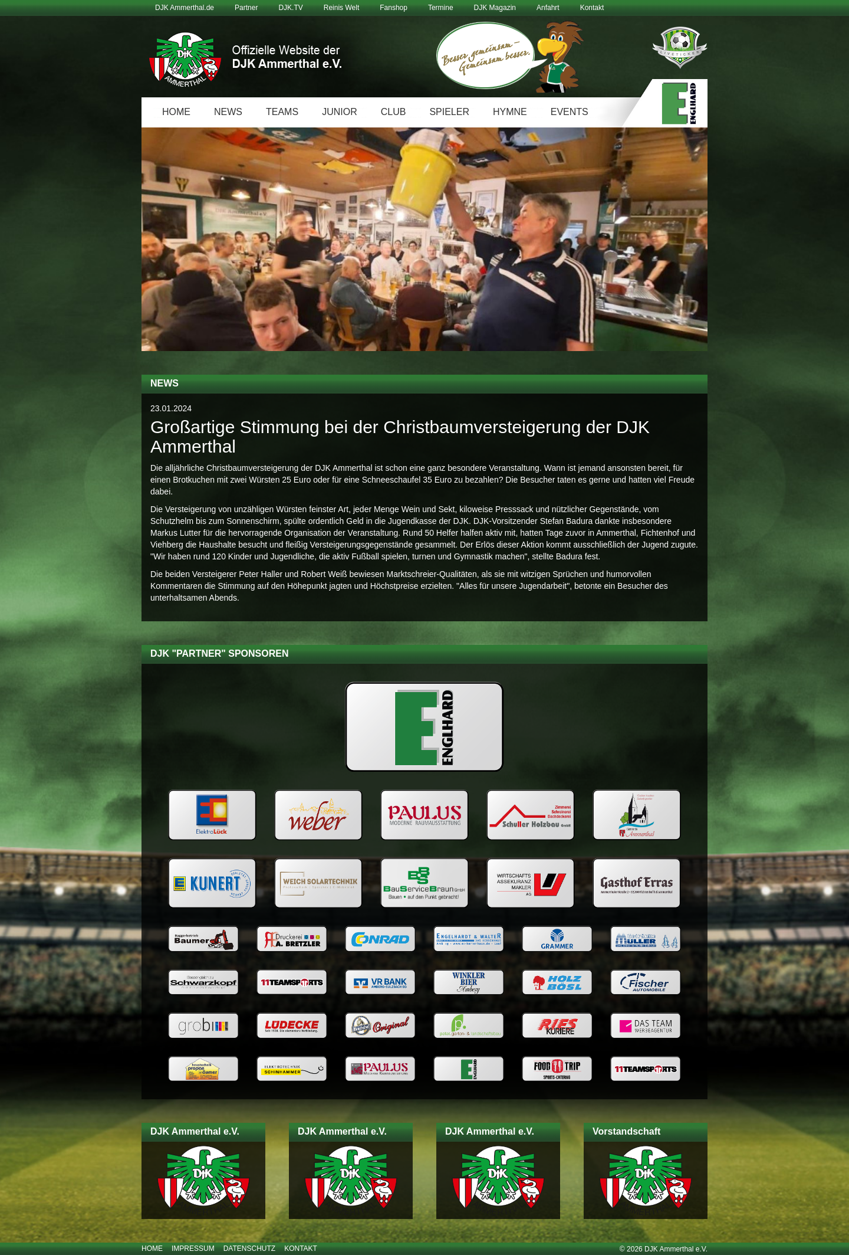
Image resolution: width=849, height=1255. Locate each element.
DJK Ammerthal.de (184, 8)
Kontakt (592, 8)
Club (393, 112)
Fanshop (393, 8)
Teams (282, 112)
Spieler (449, 112)
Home (176, 112)
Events (569, 112)
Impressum (193, 1248)
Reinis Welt (341, 8)
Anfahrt (548, 8)
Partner (246, 8)
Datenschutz (249, 1248)
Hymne (510, 112)
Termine (440, 8)
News (228, 112)
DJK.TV (290, 8)
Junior (339, 112)
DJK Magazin (495, 8)
